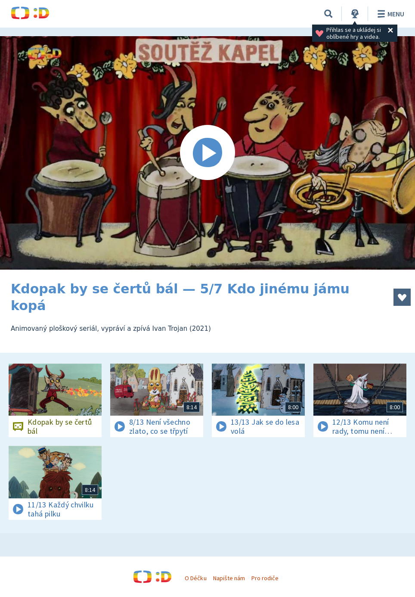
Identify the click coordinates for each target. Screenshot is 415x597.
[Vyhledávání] (328, 14)
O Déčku (195, 578)
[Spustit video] (207, 153)
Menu (389, 13)
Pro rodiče (265, 578)
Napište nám (229, 578)
